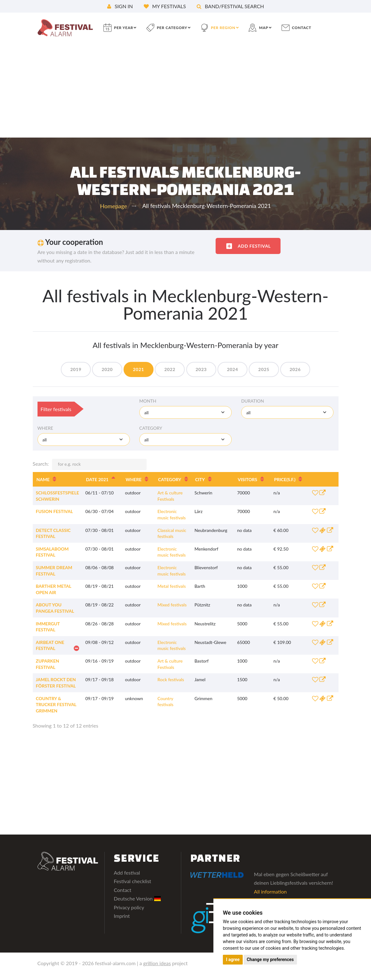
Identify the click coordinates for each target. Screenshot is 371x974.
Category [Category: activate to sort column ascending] (169, 479)
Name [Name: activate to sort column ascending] (43, 479)
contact (301, 27)
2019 (75, 369)
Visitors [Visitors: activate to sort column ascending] (247, 479)
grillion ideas (157, 963)
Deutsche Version (137, 898)
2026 (295, 369)
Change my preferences (270, 959)
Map (263, 27)
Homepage (113, 206)
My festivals (165, 6)
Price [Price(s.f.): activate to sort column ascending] (285, 479)
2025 (263, 369)
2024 (232, 369)
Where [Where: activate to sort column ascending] (134, 479)
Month (147, 401)
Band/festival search (230, 6)
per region (223, 27)
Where (45, 428)
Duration (252, 401)
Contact (122, 890)
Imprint (122, 916)
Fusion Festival (54, 511)
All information (270, 891)
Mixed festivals (172, 604)
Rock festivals (171, 679)
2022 (169, 369)
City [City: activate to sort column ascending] (200, 479)
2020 (107, 369)
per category (172, 27)
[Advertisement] (185, 90)
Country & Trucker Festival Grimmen (56, 704)
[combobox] (185, 412)
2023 (201, 369)
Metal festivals (172, 586)
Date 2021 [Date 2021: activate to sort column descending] (97, 479)
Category (150, 428)
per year (123, 27)
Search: (90, 464)
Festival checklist (132, 881)
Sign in (120, 6)
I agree (233, 959)
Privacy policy (129, 907)
